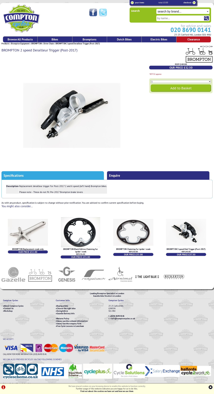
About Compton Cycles (13, 306)
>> (211, 46)
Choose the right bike (66, 308)
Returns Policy (63, 318)
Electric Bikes (159, 39)
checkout (187, 2)
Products (5, 43)
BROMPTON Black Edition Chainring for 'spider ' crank (80, 250)
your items (139, 2)
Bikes (55, 39)
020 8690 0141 (190, 30)
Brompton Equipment (20, 43)
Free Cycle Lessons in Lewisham (70, 326)
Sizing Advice (62, 311)
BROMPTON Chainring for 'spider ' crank (133, 249)
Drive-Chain (49, 43)
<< (201, 46)
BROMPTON (36, 43)
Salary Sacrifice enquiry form (69, 323)
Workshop (8, 311)
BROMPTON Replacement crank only (28, 249)
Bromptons (89, 39)
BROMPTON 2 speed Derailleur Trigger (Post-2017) (78, 43)
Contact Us (9, 308)
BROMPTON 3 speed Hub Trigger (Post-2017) (186, 249)
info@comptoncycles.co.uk (123, 318)
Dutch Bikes (124, 39)
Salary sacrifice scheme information (72, 321)
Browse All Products (20, 39)
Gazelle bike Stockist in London (107, 296)
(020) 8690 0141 (117, 316)
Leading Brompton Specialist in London (107, 293)
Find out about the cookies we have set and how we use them (106, 391)
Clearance (193, 39)
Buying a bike (62, 306)
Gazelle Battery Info (66, 313)
